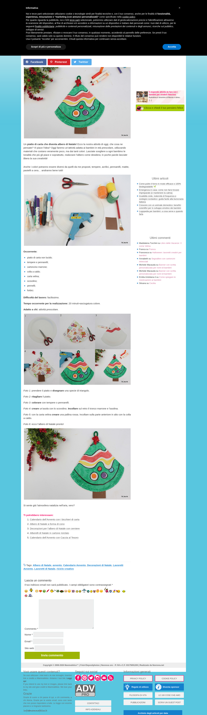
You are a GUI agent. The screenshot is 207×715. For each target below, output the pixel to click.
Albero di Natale (42, 565)
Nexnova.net (158, 665)
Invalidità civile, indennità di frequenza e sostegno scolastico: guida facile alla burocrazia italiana (161, 199)
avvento (57, 565)
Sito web (29, 648)
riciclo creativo (65, 568)
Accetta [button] (172, 46)
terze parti (75, 20)
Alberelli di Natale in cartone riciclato (49, 533)
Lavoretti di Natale (44, 568)
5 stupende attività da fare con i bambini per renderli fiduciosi (163, 93)
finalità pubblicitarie (44, 26)
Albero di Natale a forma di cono (47, 524)
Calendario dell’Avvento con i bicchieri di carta (54, 519)
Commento (31, 628)
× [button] (179, 8)
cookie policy (128, 17)
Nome (29, 634)
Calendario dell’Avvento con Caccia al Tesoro (54, 537)
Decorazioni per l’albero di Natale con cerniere (55, 528)
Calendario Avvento (74, 565)
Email (28, 641)
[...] (150, 100)
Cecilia (152, 283)
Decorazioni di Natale (99, 565)
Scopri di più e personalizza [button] (46, 46)
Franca (152, 249)
